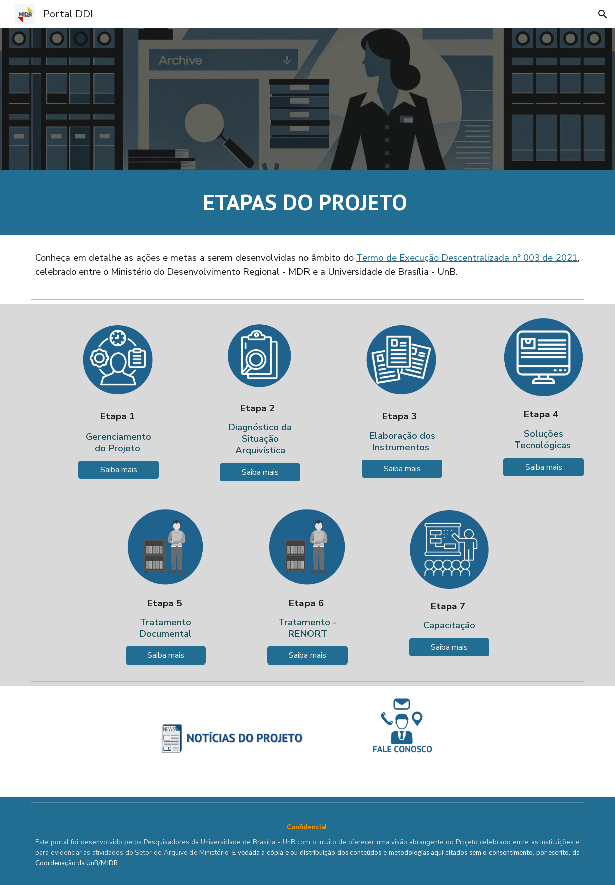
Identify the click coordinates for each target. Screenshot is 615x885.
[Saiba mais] (118, 469)
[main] (307, 202)
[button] (603, 14)
